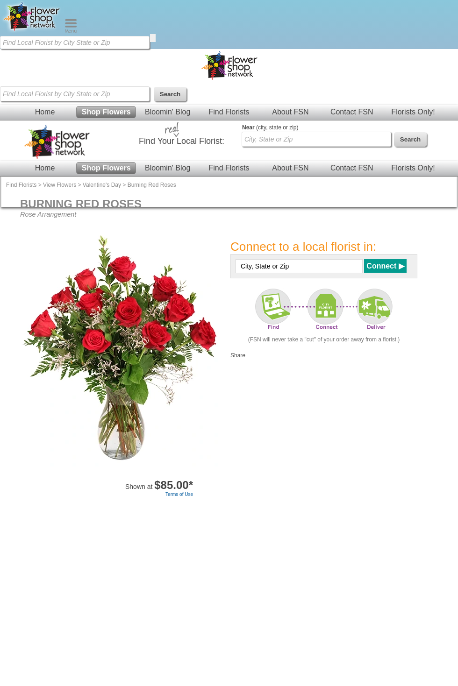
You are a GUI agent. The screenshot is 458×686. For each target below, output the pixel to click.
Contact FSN (351, 112)
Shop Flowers (106, 112)
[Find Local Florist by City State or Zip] (75, 42)
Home (45, 112)
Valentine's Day (102, 185)
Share (237, 355)
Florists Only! (413, 112)
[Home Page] (32, 31)
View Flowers (59, 185)
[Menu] (70, 31)
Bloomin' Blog (167, 112)
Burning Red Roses (152, 185)
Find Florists (228, 112)
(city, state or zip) (270, 127)
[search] (153, 38)
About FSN (290, 112)
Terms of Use (179, 494)
